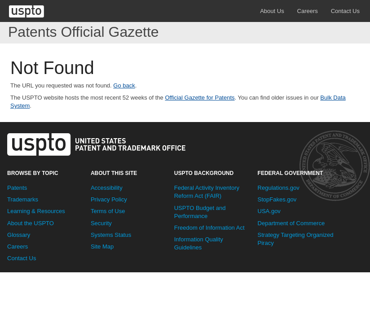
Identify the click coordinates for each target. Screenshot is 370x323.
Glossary (18, 234)
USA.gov (269, 211)
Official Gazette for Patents (199, 97)
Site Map (102, 246)
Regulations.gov (279, 187)
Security (101, 223)
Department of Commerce (291, 223)
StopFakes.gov (277, 199)
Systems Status (111, 234)
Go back (124, 85)
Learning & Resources (36, 211)
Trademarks (22, 199)
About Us (272, 11)
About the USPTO (30, 223)
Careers (307, 11)
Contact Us (345, 11)
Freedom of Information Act (209, 227)
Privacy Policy (109, 199)
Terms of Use (108, 211)
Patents (17, 187)
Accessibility (107, 187)
